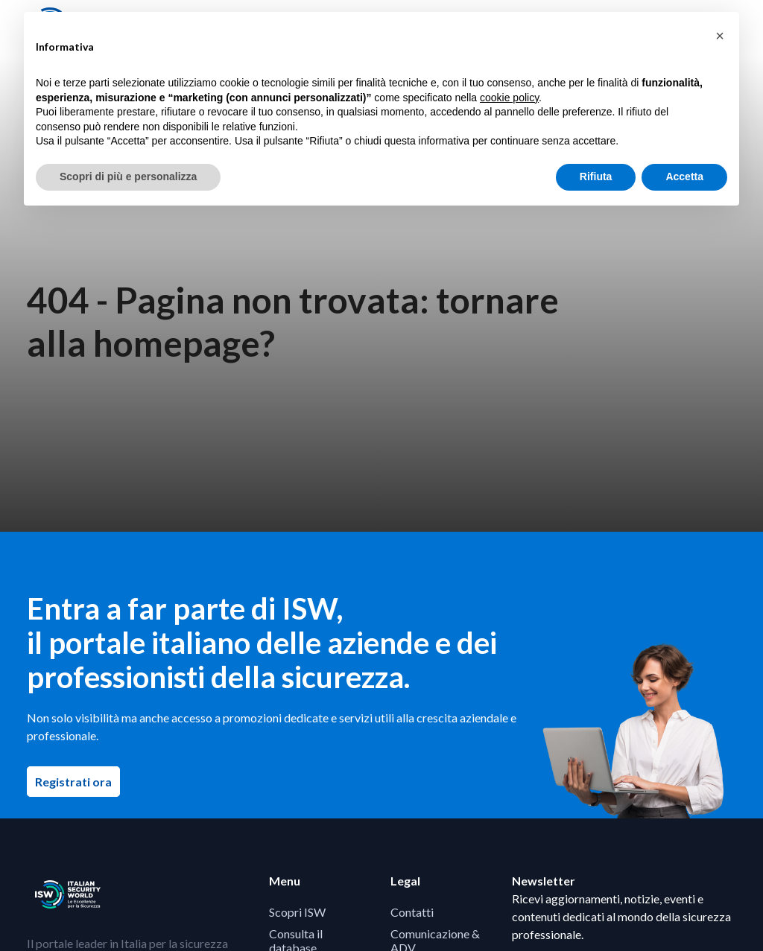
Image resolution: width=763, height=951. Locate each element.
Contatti (412, 912)
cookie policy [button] (509, 98)
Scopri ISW (297, 912)
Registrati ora (77, 781)
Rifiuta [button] (596, 176)
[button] (720, 36)
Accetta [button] (684, 176)
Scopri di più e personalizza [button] (128, 176)
